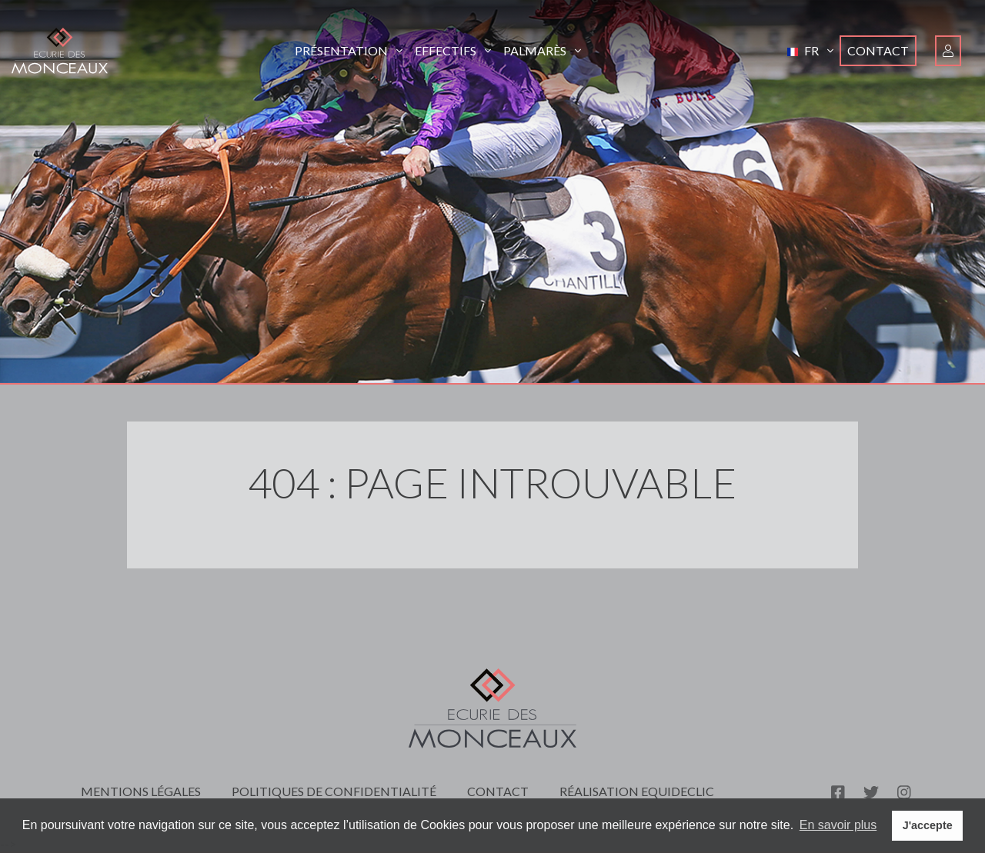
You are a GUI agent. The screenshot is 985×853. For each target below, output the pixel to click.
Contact (878, 50)
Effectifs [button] (453, 50)
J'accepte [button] (928, 825)
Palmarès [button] (542, 50)
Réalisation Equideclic (636, 791)
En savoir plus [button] (838, 824)
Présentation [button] (348, 50)
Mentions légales (141, 791)
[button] (810, 50)
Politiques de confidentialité (334, 791)
